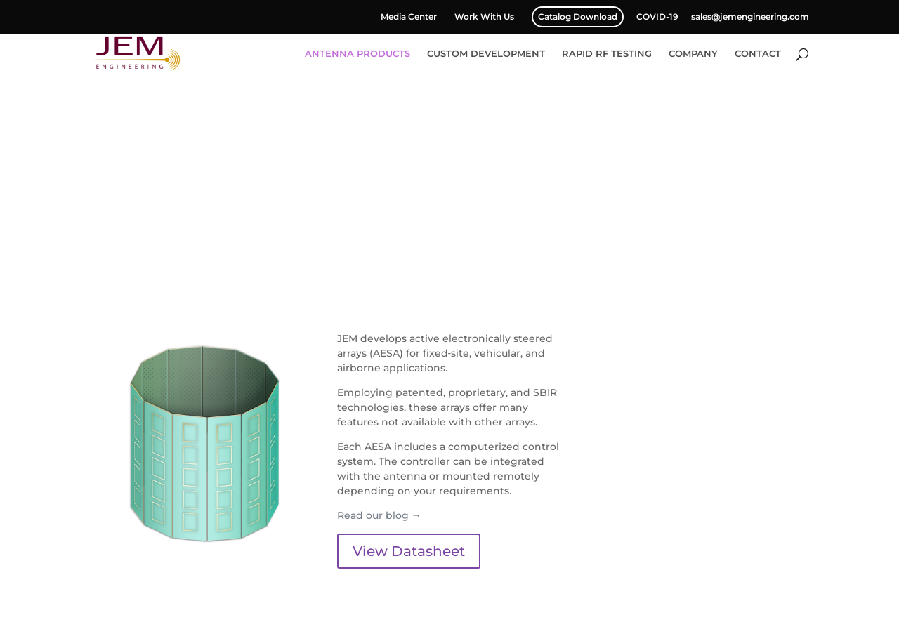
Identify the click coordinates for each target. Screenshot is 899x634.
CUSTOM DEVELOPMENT (486, 53)
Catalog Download (577, 16)
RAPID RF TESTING (607, 53)
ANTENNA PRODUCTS (357, 53)
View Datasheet (409, 551)
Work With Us (484, 17)
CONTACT (758, 53)
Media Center (409, 17)
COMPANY (693, 53)
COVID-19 (657, 17)
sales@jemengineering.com (750, 17)
